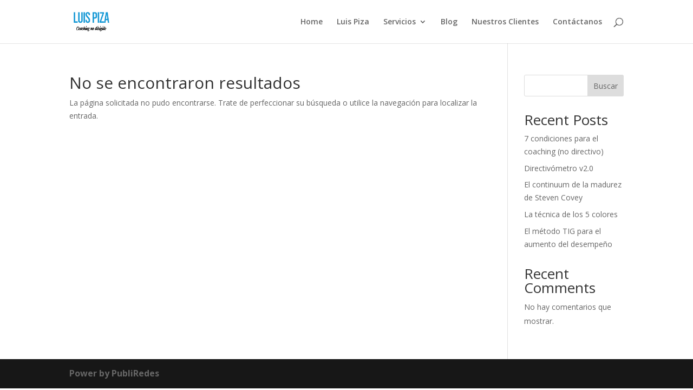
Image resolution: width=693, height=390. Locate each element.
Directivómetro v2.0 (558, 168)
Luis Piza (353, 22)
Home (311, 22)
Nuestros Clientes (505, 22)
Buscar (605, 86)
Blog (449, 22)
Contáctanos (577, 22)
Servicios (399, 22)
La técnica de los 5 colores (571, 214)
